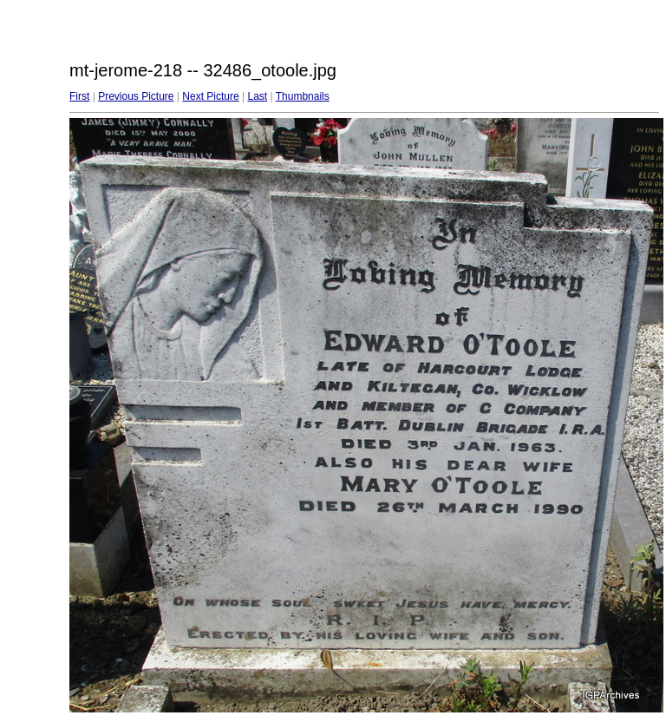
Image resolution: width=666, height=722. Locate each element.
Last (257, 96)
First (79, 96)
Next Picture (210, 96)
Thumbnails (303, 96)
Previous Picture (135, 96)
